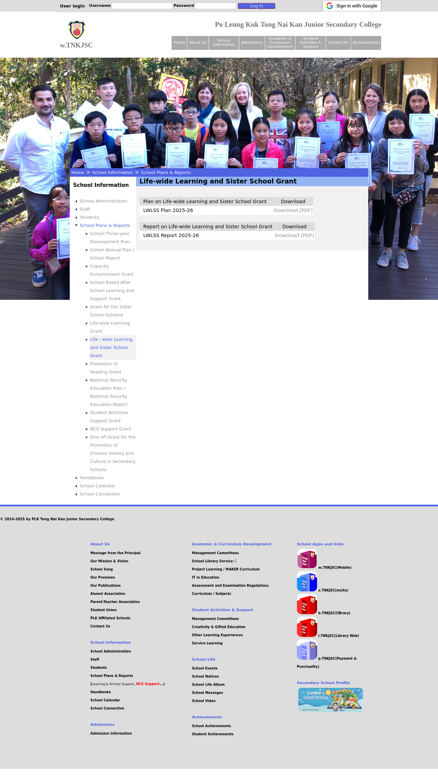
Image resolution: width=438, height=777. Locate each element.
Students (89, 217)
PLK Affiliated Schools (110, 618)
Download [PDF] (292, 210)
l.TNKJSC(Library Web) (328, 636)
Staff (85, 209)
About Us (197, 42)
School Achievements (211, 726)
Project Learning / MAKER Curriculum (226, 569)
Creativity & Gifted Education (218, 627)
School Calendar (97, 485)
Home (77, 172)
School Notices (205, 676)
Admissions (252, 42)
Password (184, 5)
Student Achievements (213, 734)
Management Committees (215, 553)
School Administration (103, 200)
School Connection (100, 494)
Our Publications (105, 585)
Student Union (103, 610)
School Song (101, 569)
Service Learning (207, 643)
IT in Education (205, 577)
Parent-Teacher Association (115, 602)
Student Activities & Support (310, 42)
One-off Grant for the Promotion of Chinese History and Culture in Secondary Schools (113, 453)
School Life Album (208, 684)
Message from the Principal (115, 553)
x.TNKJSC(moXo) (322, 590)
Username (100, 5)
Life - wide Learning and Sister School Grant (111, 347)
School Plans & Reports (166, 172)
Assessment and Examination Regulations (230, 585)
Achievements (366, 42)
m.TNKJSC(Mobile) (324, 567)
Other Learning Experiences (217, 635)
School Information (112, 172)
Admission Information (111, 733)
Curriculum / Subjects (211, 594)
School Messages (207, 693)
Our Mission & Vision (109, 561)
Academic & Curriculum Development (280, 42)
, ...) (149, 684)
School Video (204, 701)
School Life (338, 42)
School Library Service (214, 561)
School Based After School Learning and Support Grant (112, 290)
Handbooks (92, 477)
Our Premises (102, 577)
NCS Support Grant (110, 428)
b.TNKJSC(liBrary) (323, 613)
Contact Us (100, 626)
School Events (205, 668)
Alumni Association (107, 594)
